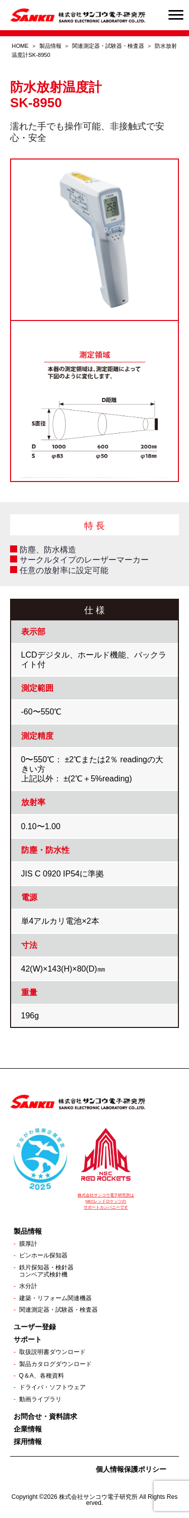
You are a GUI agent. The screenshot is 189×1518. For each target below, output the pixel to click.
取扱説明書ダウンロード (52, 1351)
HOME (20, 46)
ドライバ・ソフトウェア (52, 1387)
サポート (28, 1339)
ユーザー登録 (35, 1327)
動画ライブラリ (40, 1399)
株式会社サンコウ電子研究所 (98, 1496)
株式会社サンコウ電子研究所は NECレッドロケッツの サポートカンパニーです (106, 1201)
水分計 (28, 1286)
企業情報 (28, 1429)
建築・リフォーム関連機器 (55, 1298)
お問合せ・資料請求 (45, 1416)
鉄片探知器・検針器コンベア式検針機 (46, 1271)
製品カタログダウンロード (55, 1364)
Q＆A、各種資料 (41, 1375)
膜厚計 (28, 1243)
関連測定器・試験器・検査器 (108, 46)
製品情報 (50, 46)
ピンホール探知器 (43, 1255)
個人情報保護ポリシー (131, 1469)
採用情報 (28, 1441)
